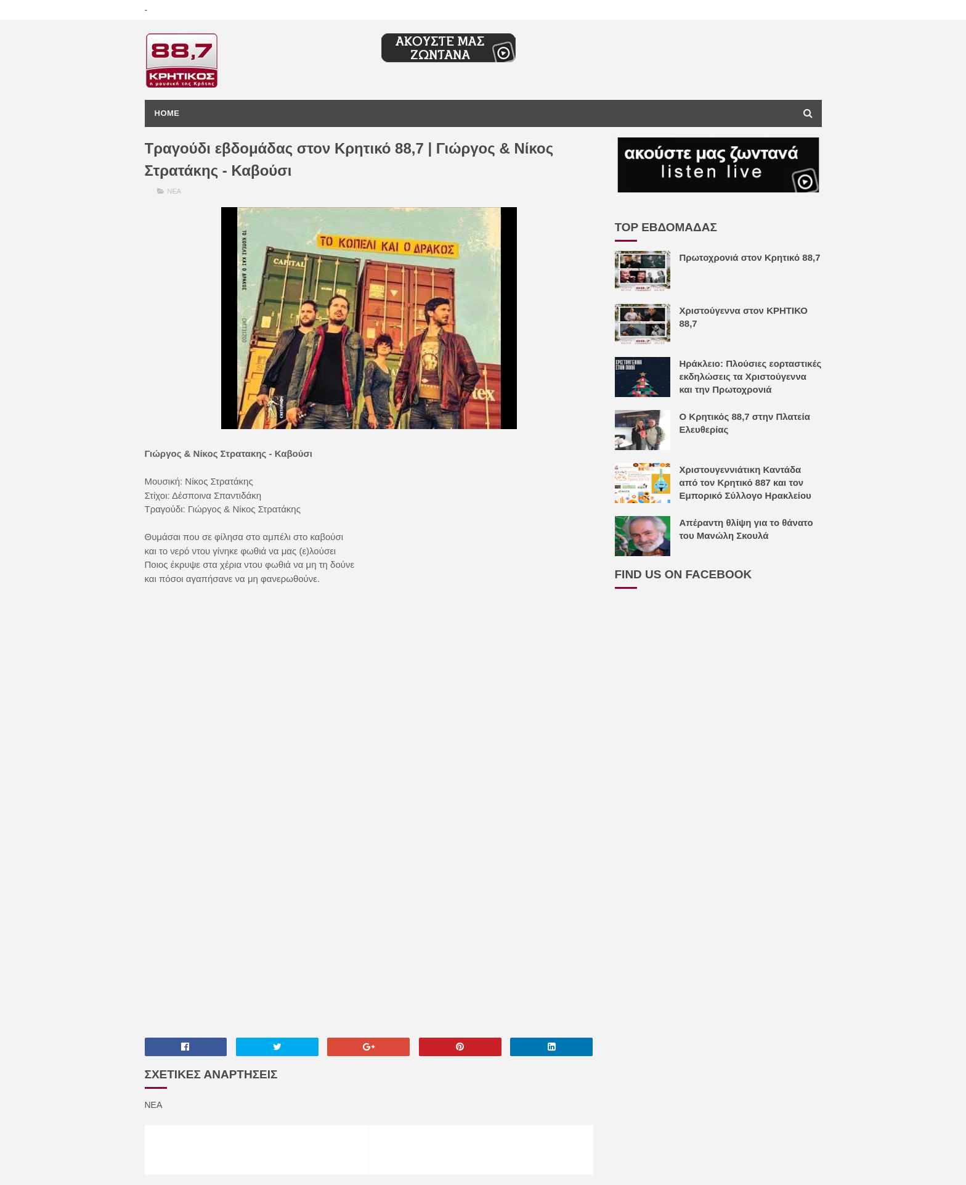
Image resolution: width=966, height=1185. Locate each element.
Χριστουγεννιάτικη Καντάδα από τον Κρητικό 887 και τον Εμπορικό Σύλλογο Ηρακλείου (745, 482)
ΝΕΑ (175, 191)
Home (167, 113)
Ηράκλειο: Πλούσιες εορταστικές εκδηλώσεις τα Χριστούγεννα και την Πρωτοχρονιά (751, 376)
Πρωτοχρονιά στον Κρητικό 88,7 (750, 257)
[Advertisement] (369, 930)
